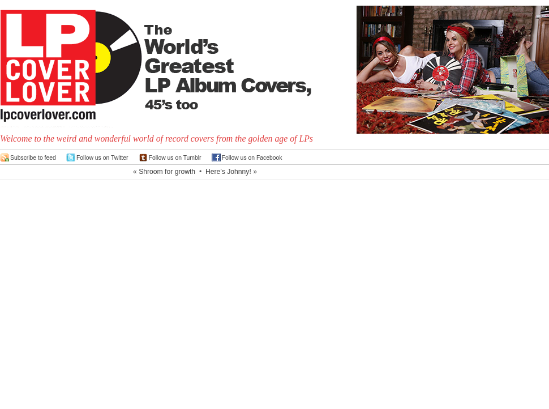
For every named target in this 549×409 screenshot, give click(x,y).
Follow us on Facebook (252, 158)
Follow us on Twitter (102, 158)
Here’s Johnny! (228, 172)
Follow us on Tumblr (175, 158)
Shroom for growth (167, 172)
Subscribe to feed (33, 158)
